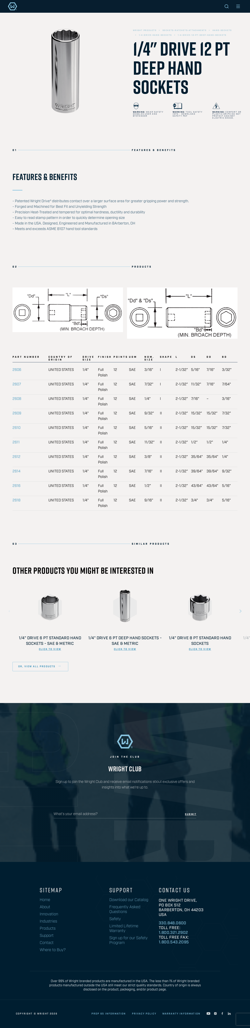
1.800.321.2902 (173, 932)
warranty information (181, 1013)
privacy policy (144, 1013)
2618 (16, 500)
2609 (16, 413)
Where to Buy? (53, 950)
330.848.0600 (172, 923)
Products (48, 928)
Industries (48, 921)
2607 (16, 384)
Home (45, 899)
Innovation (49, 914)
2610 (16, 428)
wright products (145, 30)
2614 (16, 471)
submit (190, 814)
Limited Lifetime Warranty (123, 928)
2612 (16, 457)
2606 (16, 369)
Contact (47, 942)
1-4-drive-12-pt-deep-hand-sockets (202, 35)
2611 (16, 442)
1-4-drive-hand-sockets (155, 35)
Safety (115, 919)
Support (47, 935)
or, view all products (37, 666)
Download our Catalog (128, 899)
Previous (10, 611)
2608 (16, 399)
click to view (50, 649)
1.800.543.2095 (174, 942)
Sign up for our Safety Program (128, 940)
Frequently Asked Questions (124, 909)
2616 (16, 486)
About (45, 907)
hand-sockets (222, 30)
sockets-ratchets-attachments (184, 30)
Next (240, 611)
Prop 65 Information (108, 1013)
